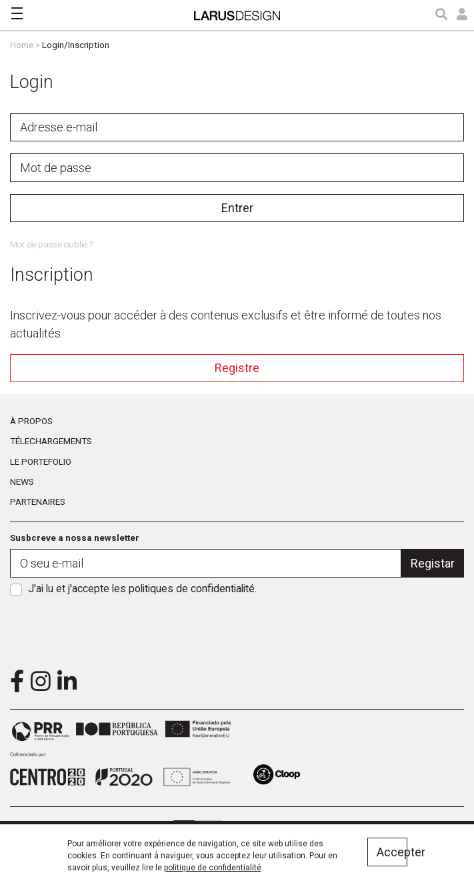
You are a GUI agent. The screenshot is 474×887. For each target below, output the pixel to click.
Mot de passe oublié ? (51, 244)
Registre (237, 368)
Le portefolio (40, 461)
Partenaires (37, 501)
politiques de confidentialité (192, 588)
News (22, 481)
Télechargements (51, 440)
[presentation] (237, 628)
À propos (31, 420)
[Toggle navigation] (16, 13)
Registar (433, 563)
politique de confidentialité (212, 867)
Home (21, 44)
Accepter (392, 852)
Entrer (237, 208)
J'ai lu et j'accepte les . (142, 588)
